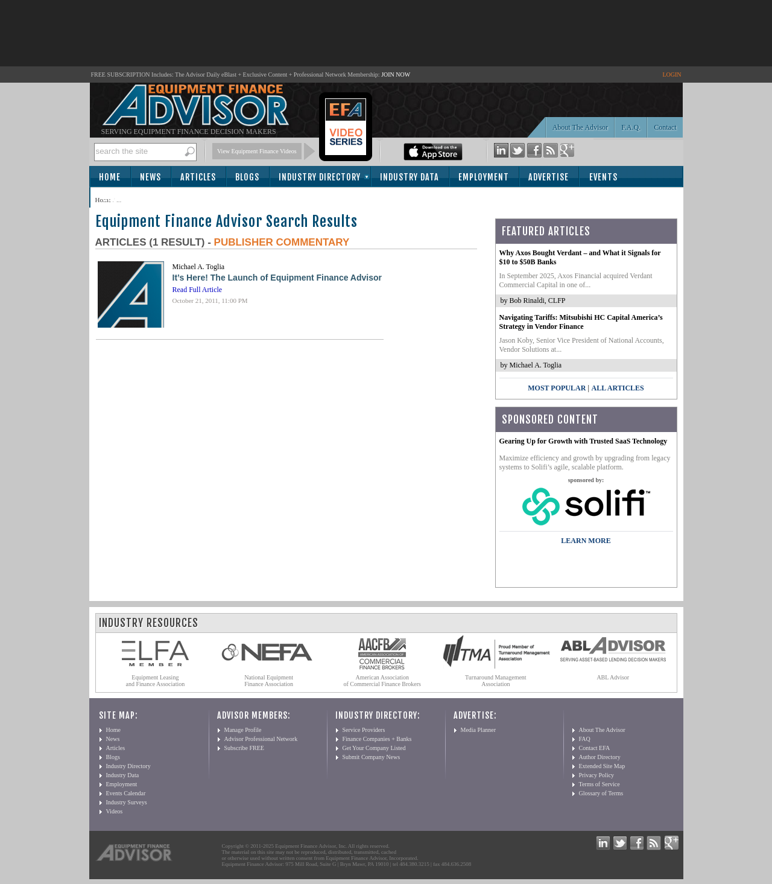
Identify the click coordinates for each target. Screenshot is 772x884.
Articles (198, 177)
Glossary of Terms (601, 793)
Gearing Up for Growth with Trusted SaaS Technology (583, 441)
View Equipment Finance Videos (257, 151)
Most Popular (557, 388)
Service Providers (364, 730)
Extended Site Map (602, 766)
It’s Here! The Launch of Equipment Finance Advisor (277, 277)
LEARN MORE (585, 540)
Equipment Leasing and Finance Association (155, 680)
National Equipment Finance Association (268, 680)
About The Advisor (580, 127)
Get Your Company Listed (374, 748)
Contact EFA (594, 748)
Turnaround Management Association (496, 680)
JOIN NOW (395, 74)
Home (110, 177)
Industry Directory (320, 177)
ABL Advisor (612, 677)
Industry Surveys (126, 802)
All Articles (617, 388)
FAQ (584, 739)
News (150, 177)
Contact (665, 127)
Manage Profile (243, 730)
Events (603, 177)
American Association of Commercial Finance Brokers (382, 680)
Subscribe (123, 198)
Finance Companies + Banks (377, 739)
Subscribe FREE (244, 748)
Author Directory (600, 757)
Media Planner (478, 730)
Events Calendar (126, 793)
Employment (483, 177)
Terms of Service (599, 784)
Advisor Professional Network (261, 739)
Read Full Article (197, 289)
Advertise (548, 177)
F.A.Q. (631, 127)
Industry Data (409, 177)
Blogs (247, 177)
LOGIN (671, 74)
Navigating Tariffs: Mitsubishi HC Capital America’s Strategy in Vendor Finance (581, 322)
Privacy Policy (597, 775)
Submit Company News (371, 757)
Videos (114, 811)
